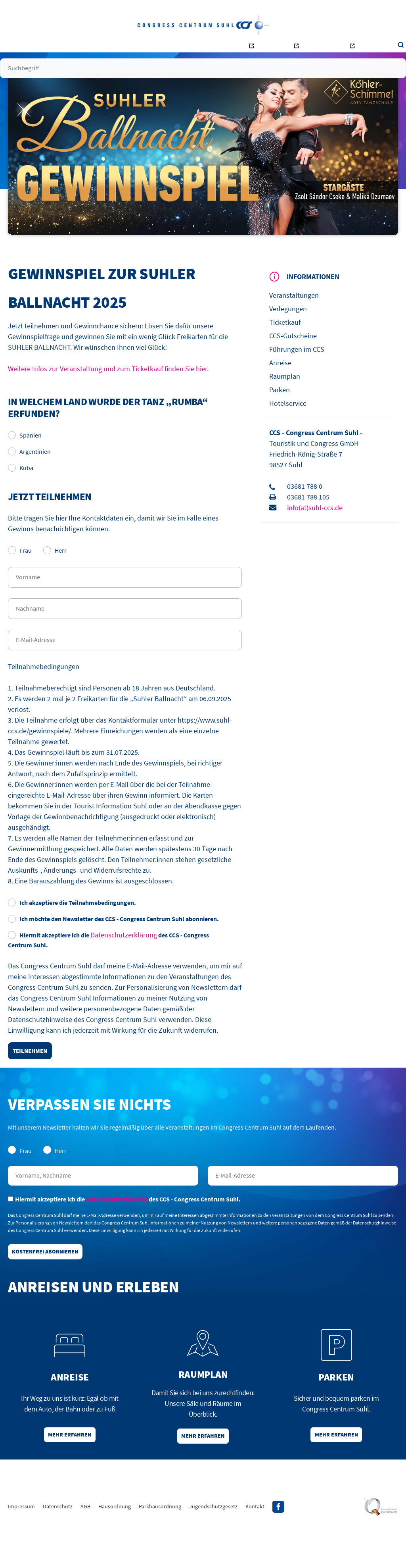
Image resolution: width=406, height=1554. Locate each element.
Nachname (103, 1196)
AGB (85, 1535)
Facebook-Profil (278, 1536)
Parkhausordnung (160, 1535)
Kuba (20, 488)
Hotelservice (287, 423)
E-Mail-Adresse (303, 1196)
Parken (279, 410)
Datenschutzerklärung (123, 955)
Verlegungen (288, 329)
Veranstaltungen (294, 315)
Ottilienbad (293, 49)
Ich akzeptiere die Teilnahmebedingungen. (72, 923)
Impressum (21, 1535)
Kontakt (211, 47)
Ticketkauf (285, 342)
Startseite (44, 47)
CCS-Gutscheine (293, 356)
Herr (55, 571)
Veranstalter (112, 47)
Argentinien (29, 472)
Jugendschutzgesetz (213, 1535)
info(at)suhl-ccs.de (315, 527)
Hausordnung (114, 1535)
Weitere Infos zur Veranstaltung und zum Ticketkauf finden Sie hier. (108, 388)
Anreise (280, 383)
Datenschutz (58, 1535)
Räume (143, 47)
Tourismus (339, 49)
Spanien (25, 455)
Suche (366, 47)
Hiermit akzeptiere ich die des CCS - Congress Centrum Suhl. (108, 960)
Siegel (381, 1536)
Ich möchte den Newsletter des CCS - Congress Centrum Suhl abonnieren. (113, 939)
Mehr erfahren (70, 1462)
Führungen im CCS (296, 369)
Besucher (76, 47)
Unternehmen (176, 47)
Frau (20, 571)
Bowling (249, 49)
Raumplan (284, 396)
